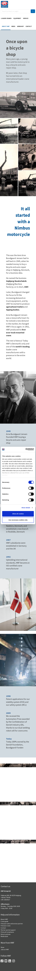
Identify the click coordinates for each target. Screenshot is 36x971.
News (13, 26)
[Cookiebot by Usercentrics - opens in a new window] (26, 449)
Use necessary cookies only (18, 520)
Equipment (17, 18)
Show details (26, 507)
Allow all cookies (18, 514)
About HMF (6, 26)
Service (25, 18)
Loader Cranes (6, 18)
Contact (29, 26)
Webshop (20, 26)
